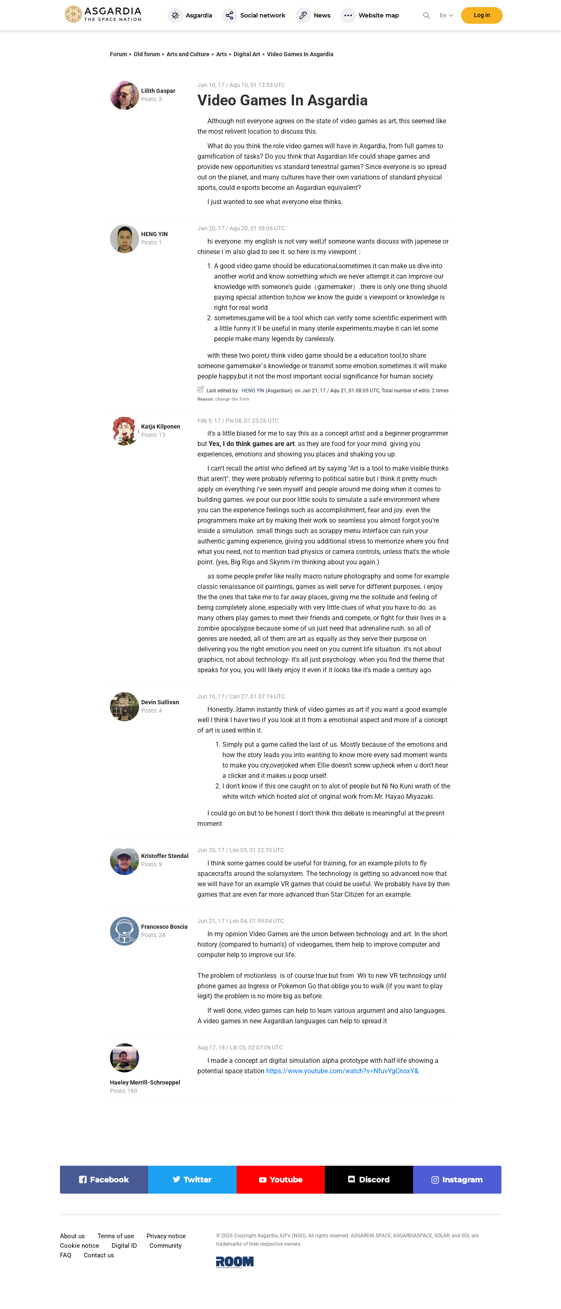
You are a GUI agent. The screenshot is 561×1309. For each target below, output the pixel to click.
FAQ (65, 1255)
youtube (286, 1179)
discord (374, 1179)
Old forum (147, 54)
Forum (118, 54)
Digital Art (247, 54)
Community (166, 1245)
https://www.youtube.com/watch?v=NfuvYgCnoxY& (342, 1071)
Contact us (99, 1255)
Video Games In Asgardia (300, 54)
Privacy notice (166, 1236)
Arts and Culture (188, 54)
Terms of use (115, 1236)
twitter (198, 1179)
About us (72, 1236)
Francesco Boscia (164, 926)
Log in (482, 16)
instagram (462, 1179)
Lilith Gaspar (158, 90)
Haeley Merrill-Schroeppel (145, 1082)
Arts (221, 54)
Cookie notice (79, 1245)
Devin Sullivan (160, 702)
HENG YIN (154, 234)
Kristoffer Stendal (165, 856)
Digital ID (124, 1245)
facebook (109, 1179)
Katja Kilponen (160, 426)
